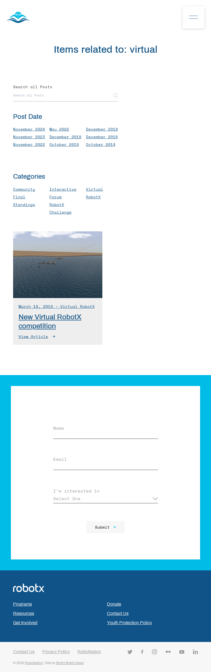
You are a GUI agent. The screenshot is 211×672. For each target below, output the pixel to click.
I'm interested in (76, 491)
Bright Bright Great (70, 663)
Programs (22, 604)
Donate (114, 604)
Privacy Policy (56, 651)
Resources (23, 613)
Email (60, 459)
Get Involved (25, 622)
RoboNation (89, 651)
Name (58, 428)
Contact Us (118, 613)
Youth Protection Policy (129, 622)
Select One (67, 498)
